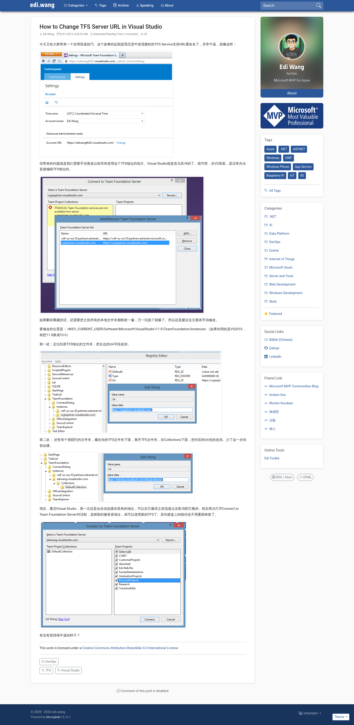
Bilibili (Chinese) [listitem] (278, 340)
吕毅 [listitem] (270, 420)
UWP (288, 158)
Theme (339, 717)
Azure (270, 149)
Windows (272, 158)
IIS (302, 175)
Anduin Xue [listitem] (275, 395)
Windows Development (283, 293)
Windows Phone (277, 166)
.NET (283, 149)
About (292, 93)
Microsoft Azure (278, 267)
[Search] (287, 6)
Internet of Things (279, 259)
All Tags (272, 191)
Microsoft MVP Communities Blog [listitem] (291, 386)
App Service (303, 166)
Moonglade (53, 717)
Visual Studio (68, 670)
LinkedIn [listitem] (273, 357)
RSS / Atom (282, 477)
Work (270, 302)
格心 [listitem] (270, 429)
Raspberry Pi (275, 175)
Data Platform (276, 234)
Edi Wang (291, 67)
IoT (292, 175)
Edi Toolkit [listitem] (271, 458)
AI (268, 225)
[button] (75, 5)
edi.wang (42, 5)
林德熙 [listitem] (271, 412)
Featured (273, 314)
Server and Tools (278, 276)
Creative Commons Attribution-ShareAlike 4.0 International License (130, 648)
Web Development (280, 284)
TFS (46, 670)
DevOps (49, 661)
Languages (308, 713)
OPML (305, 477)
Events (271, 251)
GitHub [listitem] (271, 348)
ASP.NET (299, 149)
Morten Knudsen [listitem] (278, 403)
